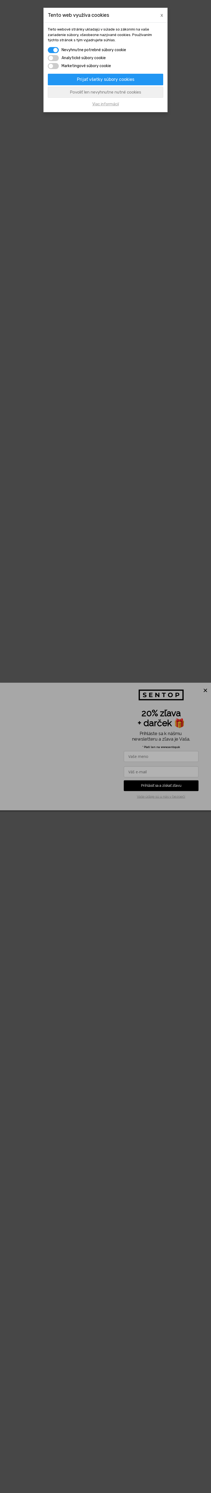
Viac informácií (105, 104)
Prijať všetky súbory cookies (105, 79)
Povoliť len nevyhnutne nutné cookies (105, 92)
